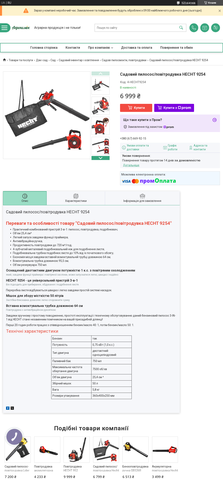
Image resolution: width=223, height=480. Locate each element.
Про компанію (99, 48)
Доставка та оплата (136, 48)
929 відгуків (188, 2)
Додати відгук (215, 27)
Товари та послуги (21, 60)
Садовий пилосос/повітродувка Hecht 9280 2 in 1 (106, 470)
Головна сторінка (44, 48)
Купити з (177, 108)
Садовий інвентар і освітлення (79, 60)
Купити (139, 108)
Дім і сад (42, 60)
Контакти (73, 48)
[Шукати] (181, 28)
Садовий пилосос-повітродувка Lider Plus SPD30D (17, 470)
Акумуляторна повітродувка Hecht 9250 (165, 470)
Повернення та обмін (176, 48)
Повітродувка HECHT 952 (73, 468)
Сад (53, 60)
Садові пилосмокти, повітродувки (124, 60)
